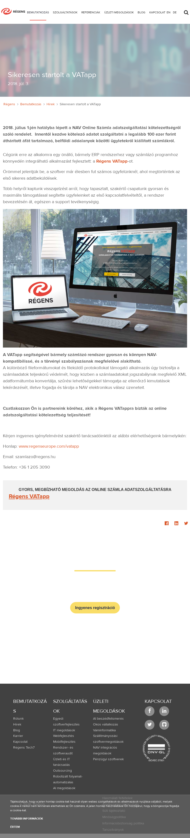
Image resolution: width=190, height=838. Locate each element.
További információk (26, 819)
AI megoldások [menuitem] (64, 788)
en (169, 12)
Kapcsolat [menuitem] (20, 742)
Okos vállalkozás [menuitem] (105, 724)
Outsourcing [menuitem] (62, 770)
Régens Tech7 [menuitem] (24, 747)
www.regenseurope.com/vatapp (49, 446)
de (175, 12)
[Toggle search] (186, 11)
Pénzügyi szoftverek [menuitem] (108, 759)
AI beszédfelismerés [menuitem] (108, 718)
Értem (15, 827)
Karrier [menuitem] (18, 736)
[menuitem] (38, 13)
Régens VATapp (112, 161)
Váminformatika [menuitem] (104, 730)
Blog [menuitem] (16, 730)
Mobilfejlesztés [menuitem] (64, 742)
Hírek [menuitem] (17, 724)
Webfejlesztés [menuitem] (63, 736)
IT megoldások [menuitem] (64, 730)
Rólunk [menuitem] (18, 718)
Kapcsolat (158, 701)
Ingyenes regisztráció (95, 608)
